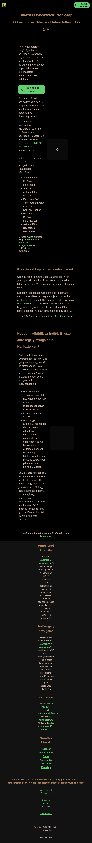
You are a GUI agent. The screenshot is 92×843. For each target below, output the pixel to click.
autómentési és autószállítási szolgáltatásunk (29, 243)
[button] (70, 5)
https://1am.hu (46, 720)
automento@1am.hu (48, 713)
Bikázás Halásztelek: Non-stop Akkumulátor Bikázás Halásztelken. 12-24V (46, 22)
